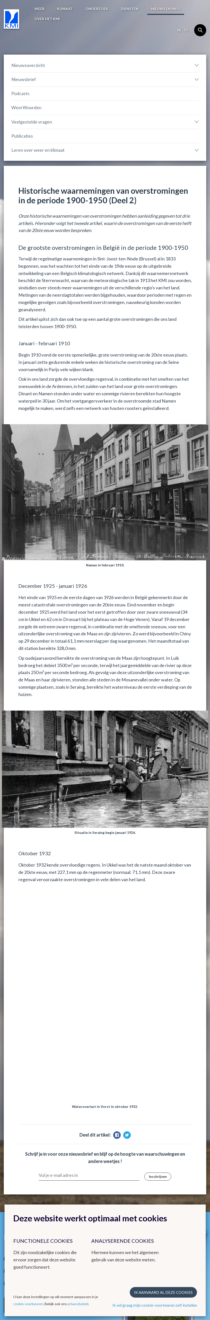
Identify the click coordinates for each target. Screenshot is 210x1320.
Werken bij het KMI (24, 1201)
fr (186, 30)
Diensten (130, 9)
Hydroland (118, 1181)
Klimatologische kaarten (76, 1152)
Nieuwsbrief (23, 79)
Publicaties (22, 136)
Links (167, 1137)
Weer (39, 9)
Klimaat (65, 9)
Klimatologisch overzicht (77, 1146)
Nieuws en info (165, 9)
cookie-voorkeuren (28, 1304)
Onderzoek (97, 9)
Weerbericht (14, 1146)
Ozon (113, 1163)
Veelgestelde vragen (31, 122)
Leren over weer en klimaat (38, 150)
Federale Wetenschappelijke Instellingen (177, 1183)
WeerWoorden (26, 107)
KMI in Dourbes (122, 1151)
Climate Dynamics (124, 1175)
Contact (66, 1201)
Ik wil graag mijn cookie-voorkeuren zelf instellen (154, 1305)
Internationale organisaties (173, 1161)
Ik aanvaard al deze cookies (163, 1292)
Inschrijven (158, 970)
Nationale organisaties (180, 1171)
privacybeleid (78, 1304)
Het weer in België (23, 1137)
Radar (114, 1157)
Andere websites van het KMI (127, 1140)
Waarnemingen (16, 1152)
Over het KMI (47, 19)
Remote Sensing (122, 1169)
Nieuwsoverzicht (28, 65)
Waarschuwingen (18, 1158)
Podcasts (20, 93)
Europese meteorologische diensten (183, 1149)
